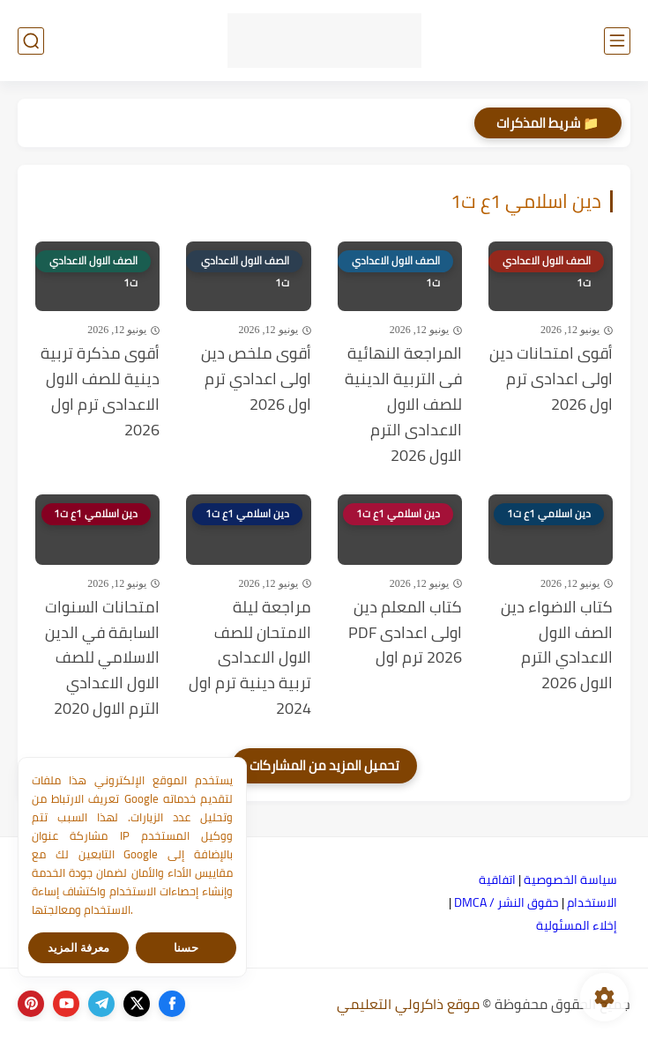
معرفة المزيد (79, 947)
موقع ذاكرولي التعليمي (408, 1004)
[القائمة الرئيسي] (617, 41)
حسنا (186, 947)
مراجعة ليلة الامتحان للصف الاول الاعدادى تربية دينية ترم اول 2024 (250, 658)
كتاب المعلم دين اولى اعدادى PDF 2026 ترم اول (405, 633)
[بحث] (31, 41)
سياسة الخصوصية (570, 879)
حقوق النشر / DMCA (506, 902)
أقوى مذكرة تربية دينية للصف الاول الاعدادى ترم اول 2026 (100, 391)
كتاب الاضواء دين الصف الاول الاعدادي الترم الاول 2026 (557, 645)
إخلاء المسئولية (576, 925)
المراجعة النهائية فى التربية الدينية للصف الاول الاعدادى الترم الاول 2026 (403, 404)
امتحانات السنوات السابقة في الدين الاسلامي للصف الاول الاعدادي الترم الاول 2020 (102, 658)
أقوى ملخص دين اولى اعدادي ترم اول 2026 (256, 379)
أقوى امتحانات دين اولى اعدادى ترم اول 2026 (551, 379)
